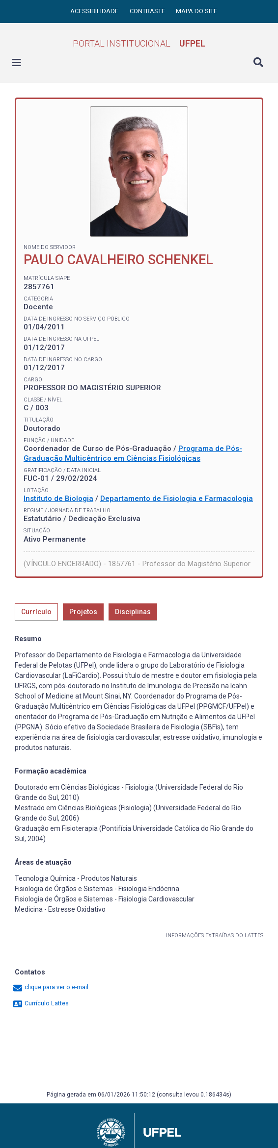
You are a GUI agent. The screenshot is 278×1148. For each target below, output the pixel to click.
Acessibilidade (95, 11)
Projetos (83, 612)
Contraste (148, 11)
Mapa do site (196, 11)
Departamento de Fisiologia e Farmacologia (176, 498)
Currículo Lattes (40, 1003)
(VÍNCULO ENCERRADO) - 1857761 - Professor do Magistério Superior (137, 563)
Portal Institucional (139, 43)
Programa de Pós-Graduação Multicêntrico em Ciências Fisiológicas (133, 453)
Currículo (36, 612)
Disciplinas (133, 612)
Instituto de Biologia (58, 498)
